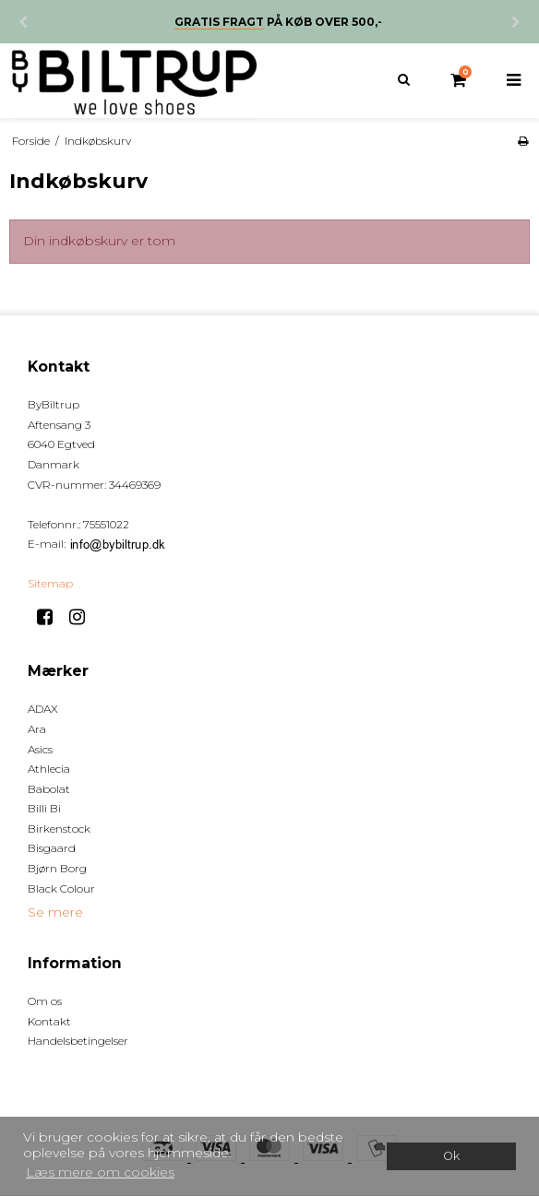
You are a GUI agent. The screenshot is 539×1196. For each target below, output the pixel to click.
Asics (40, 749)
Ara (37, 729)
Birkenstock (59, 828)
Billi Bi (44, 808)
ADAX (43, 709)
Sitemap (50, 583)
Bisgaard (52, 848)
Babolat (49, 789)
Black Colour (61, 888)
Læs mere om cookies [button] (100, 1172)
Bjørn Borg (57, 868)
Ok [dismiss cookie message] (451, 1156)
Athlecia (49, 769)
